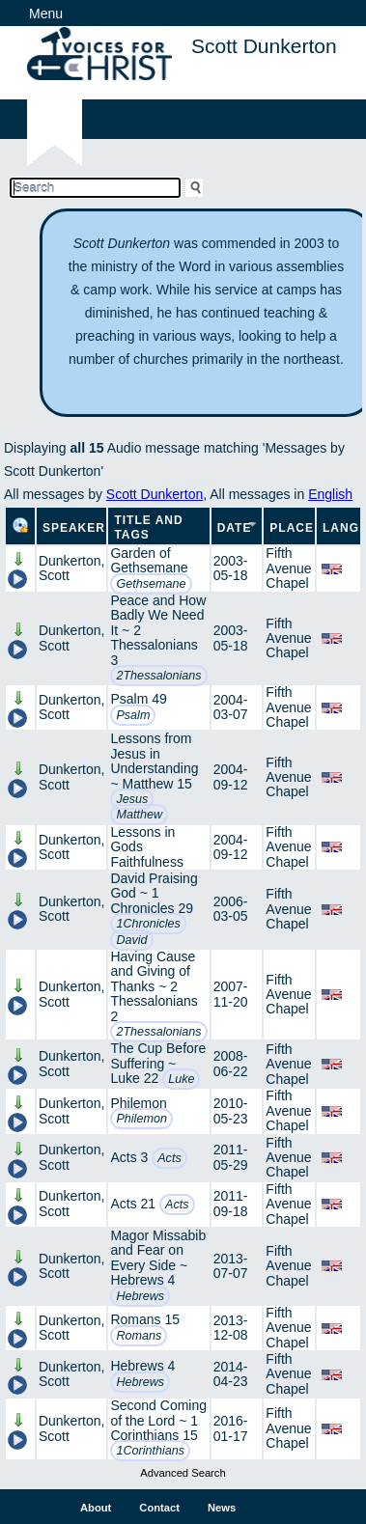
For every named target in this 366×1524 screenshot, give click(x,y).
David (131, 940)
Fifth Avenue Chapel (288, 568)
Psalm (133, 715)
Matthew (139, 814)
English (330, 494)
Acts (169, 1158)
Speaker (73, 528)
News (222, 1507)
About (95, 1507)
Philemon (141, 1118)
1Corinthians (150, 1450)
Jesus (132, 799)
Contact (159, 1507)
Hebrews (140, 1296)
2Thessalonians (158, 675)
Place (291, 528)
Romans (138, 1336)
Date (234, 528)
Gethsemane (150, 584)
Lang (341, 528)
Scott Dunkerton (154, 494)
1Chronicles (148, 923)
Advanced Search (182, 1473)
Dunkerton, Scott (71, 568)
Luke (181, 1079)
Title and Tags (148, 527)
